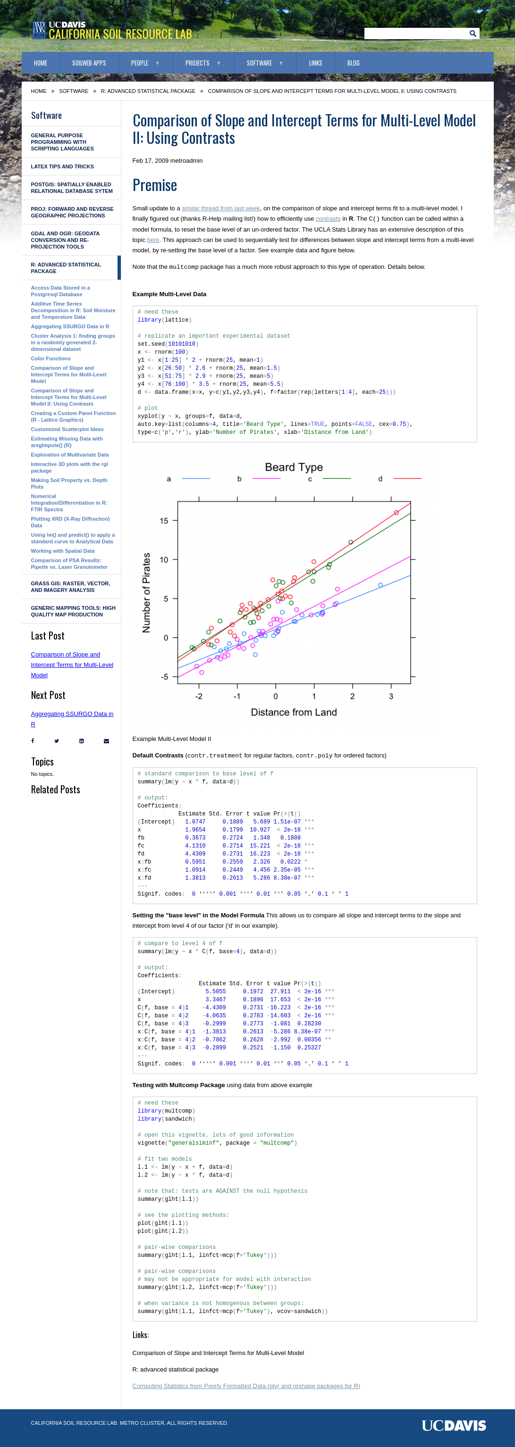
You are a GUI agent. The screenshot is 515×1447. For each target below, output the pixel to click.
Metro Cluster (142, 1423)
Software (259, 62)
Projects (198, 62)
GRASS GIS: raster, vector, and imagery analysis (70, 587)
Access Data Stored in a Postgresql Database (60, 291)
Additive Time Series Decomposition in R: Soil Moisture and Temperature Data (73, 310)
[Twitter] (54, 740)
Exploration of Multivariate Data (70, 454)
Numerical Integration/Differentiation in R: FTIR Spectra (69, 502)
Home (40, 62)
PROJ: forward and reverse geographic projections (72, 212)
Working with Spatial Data (63, 551)
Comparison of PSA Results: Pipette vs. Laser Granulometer (69, 563)
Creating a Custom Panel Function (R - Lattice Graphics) (73, 416)
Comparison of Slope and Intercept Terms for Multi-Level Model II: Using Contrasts (69, 397)
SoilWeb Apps (89, 62)
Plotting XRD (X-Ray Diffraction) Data (70, 522)
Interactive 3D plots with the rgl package (69, 467)
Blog (353, 62)
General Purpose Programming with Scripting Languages (62, 142)
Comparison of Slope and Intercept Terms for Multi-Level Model (69, 374)
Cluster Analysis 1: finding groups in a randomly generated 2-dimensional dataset (73, 342)
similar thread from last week (221, 208)
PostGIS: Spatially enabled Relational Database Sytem (72, 188)
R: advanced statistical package (148, 91)
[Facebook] (30, 740)
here (153, 239)
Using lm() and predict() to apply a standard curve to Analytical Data (73, 538)
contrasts (328, 219)
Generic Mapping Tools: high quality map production (73, 611)
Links (315, 62)
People (139, 62)
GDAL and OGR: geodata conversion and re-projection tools (65, 240)
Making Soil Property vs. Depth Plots (69, 483)
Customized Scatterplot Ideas (67, 429)
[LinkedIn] (79, 740)
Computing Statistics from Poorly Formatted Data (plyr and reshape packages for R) (247, 1385)
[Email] (104, 740)
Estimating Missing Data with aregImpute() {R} (67, 442)
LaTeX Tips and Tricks (62, 166)
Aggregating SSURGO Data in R (70, 326)
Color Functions (51, 358)
